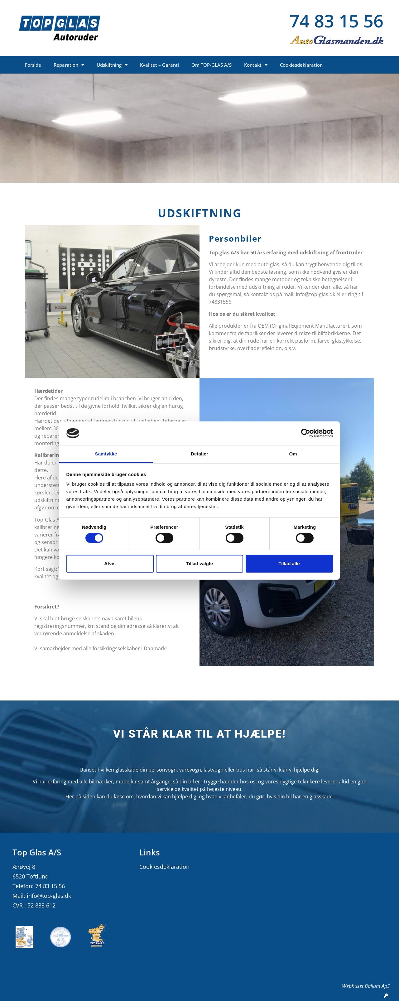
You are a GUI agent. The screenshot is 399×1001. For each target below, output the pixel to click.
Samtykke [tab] (106, 453)
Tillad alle (289, 563)
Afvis (110, 563)
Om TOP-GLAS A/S (211, 65)
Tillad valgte (199, 563)
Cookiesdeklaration (301, 65)
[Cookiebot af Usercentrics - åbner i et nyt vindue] (305, 433)
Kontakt (255, 65)
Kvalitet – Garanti (159, 65)
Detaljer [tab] (199, 453)
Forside (33, 65)
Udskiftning (112, 65)
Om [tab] (293, 453)
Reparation (69, 65)
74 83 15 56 (336, 20)
